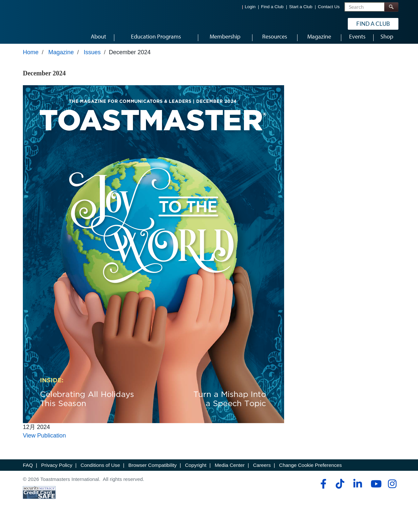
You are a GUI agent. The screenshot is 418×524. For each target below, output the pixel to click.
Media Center (230, 470)
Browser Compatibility (152, 470)
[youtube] (374, 489)
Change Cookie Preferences (310, 470)
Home (31, 58)
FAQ (28, 470)
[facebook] (322, 489)
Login (250, 6)
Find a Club (272, 6)
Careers (262, 470)
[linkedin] (357, 489)
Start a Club (300, 6)
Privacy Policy (56, 470)
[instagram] (392, 489)
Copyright (195, 470)
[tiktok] (339, 489)
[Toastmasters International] (41, 23)
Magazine (61, 58)
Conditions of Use (100, 470)
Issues (92, 58)
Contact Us (329, 6)
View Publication (44, 441)
